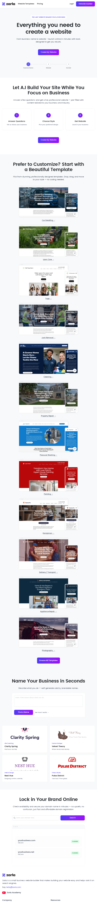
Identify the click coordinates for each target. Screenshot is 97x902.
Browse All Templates (48, 662)
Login (71, 4)
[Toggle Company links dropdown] (24, 875)
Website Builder (85, 4)
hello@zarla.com (14, 862)
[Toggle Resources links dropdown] (73, 875)
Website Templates (26, 4)
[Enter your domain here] (42, 792)
